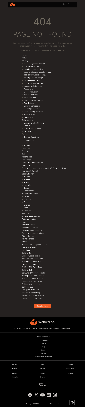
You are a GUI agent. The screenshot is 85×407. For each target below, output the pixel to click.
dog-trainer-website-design (35, 75)
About (24, 58)
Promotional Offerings (33, 128)
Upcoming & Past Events (34, 123)
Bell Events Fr (27, 270)
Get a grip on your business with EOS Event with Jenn (44, 168)
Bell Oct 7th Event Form (31, 264)
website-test (27, 157)
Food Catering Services (33, 112)
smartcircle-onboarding (31, 293)
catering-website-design (33, 78)
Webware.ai (42, 404)
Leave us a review (29, 247)
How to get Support (30, 171)
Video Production (31, 92)
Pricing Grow (27, 242)
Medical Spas (29, 114)
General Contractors (32, 106)
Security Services (31, 94)
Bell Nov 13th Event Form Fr (33, 281)
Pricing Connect (28, 236)
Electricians (28, 117)
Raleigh (27, 179)
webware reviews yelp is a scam (35, 244)
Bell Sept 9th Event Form (32, 261)
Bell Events (26, 253)
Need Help (26, 213)
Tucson (27, 188)
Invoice (25, 222)
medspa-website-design (33, 86)
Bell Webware (27, 120)
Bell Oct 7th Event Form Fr (32, 278)
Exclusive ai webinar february (33, 233)
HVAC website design (32, 66)
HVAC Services (30, 97)
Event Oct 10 (27, 165)
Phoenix (27, 202)
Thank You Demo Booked (32, 162)
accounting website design (34, 63)
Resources (28, 126)
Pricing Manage (28, 239)
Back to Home (42, 306)
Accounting (28, 89)
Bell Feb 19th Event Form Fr (33, 295)
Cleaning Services (31, 109)
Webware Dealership (30, 227)
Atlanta (26, 208)
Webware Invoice (29, 219)
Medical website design (31, 256)
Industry (25, 61)
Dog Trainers (29, 103)
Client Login (26, 148)
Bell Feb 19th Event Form (32, 298)
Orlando (27, 205)
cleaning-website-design (33, 100)
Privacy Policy (29, 140)
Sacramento (29, 191)
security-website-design (33, 80)
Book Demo (26, 131)
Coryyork (25, 151)
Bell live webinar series (31, 284)
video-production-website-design (37, 72)
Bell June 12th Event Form (32, 259)
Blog (26, 143)
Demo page (26, 160)
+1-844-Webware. (64, 328)
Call (23, 154)
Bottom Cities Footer (30, 194)
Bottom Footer (28, 174)
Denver (27, 196)
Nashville (27, 185)
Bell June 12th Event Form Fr (33, 273)
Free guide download (30, 290)
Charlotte (27, 199)
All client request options (31, 216)
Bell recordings (28, 287)
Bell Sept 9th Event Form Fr (33, 276)
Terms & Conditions (32, 137)
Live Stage (26, 250)
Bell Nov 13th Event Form (32, 267)
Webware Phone (28, 225)
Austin (26, 182)
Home (24, 55)
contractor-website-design (34, 83)
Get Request (27, 210)
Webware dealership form (32, 230)
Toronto (27, 145)
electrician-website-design (34, 69)
